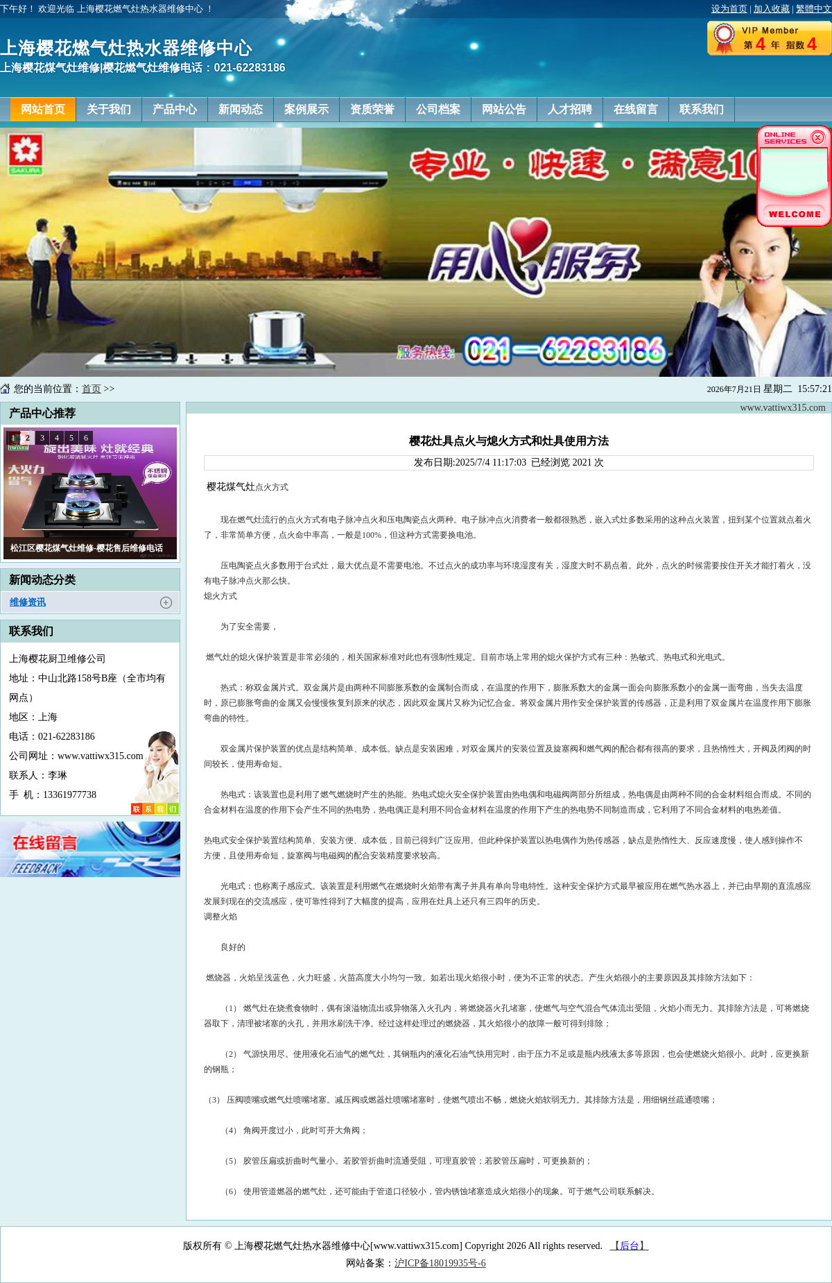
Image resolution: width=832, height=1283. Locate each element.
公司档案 (438, 109)
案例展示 (306, 109)
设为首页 (729, 8)
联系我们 (701, 109)
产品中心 (175, 109)
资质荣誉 (372, 109)
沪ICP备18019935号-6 (440, 1263)
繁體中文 (814, 8)
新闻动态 (240, 109)
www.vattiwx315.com (783, 407)
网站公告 (504, 109)
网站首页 (43, 109)
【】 (629, 1246)
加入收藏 (772, 8)
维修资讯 (28, 602)
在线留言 (636, 109)
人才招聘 (570, 109)
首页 (91, 389)
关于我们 (109, 109)
